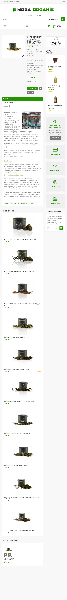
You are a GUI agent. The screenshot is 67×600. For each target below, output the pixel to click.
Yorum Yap (30, 46)
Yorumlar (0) (6, 106)
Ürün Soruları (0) (8, 102)
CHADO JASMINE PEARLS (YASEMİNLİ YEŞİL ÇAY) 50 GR (19, 272)
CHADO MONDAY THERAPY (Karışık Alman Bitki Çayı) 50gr (9, 559)
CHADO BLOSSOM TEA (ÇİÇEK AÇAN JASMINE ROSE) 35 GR (20, 240)
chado (6, 203)
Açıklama (5, 99)
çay (15, 203)
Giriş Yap (10, 1)
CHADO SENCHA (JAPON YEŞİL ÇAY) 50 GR (16, 465)
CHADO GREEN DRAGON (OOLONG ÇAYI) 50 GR (16, 369)
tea (11, 203)
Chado (38, 49)
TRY (63, 1)
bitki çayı (32, 203)
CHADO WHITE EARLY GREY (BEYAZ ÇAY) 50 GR (17, 337)
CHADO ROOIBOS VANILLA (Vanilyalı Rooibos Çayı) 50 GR (19, 530)
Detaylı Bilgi (55, 138)
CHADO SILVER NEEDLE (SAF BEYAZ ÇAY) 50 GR (17, 433)
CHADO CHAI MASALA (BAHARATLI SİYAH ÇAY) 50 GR (19, 401)
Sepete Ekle (32, 88)
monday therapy (22, 203)
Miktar (29, 81)
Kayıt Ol (17, 1)
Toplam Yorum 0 (38, 45)
